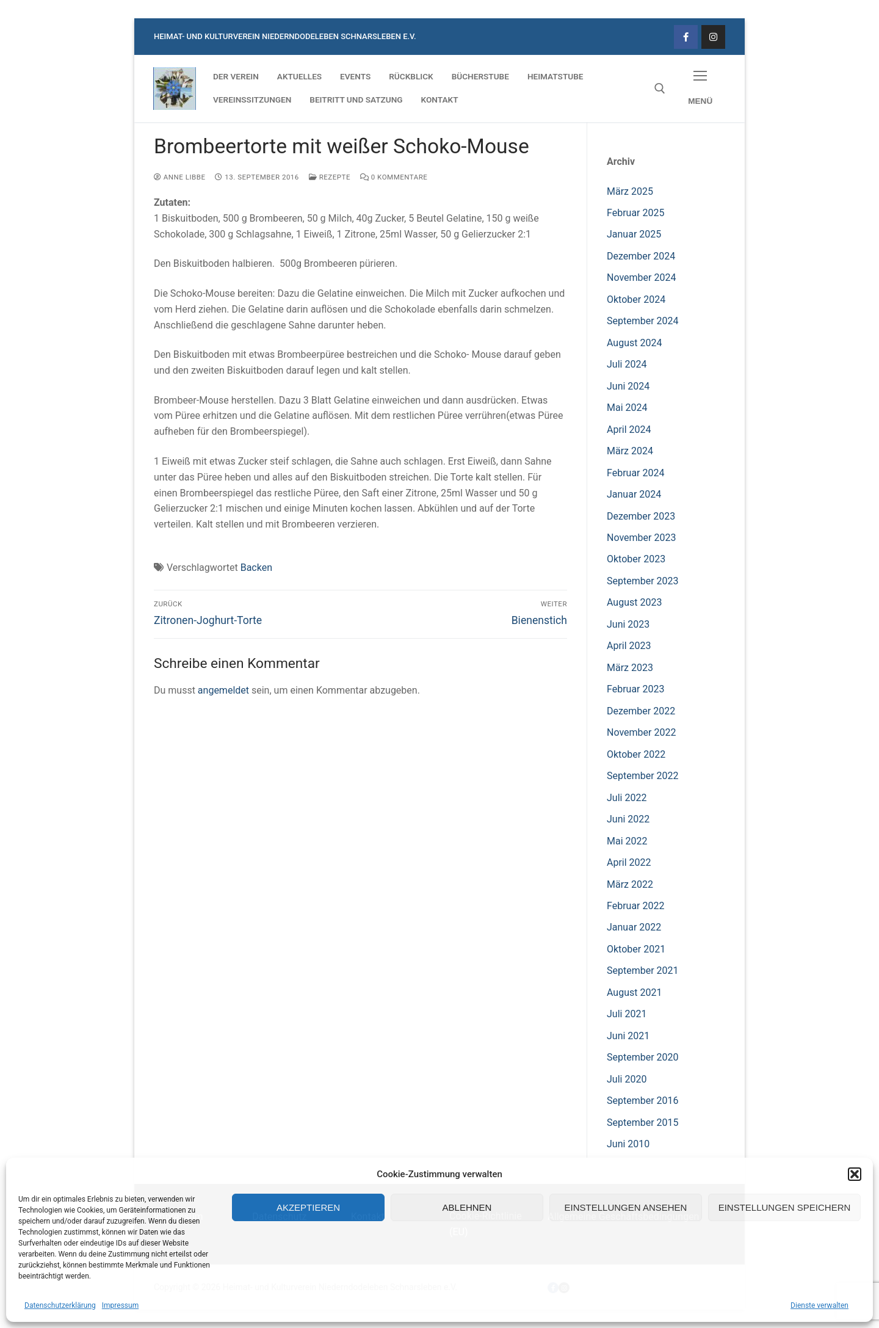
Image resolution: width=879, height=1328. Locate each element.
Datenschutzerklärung (60, 1305)
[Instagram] (713, 37)
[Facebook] (686, 37)
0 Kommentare (393, 177)
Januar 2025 (634, 234)
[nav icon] (700, 89)
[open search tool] (659, 88)
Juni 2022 (628, 819)
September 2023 (643, 581)
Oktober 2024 (636, 299)
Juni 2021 (628, 1036)
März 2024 (630, 451)
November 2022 (641, 732)
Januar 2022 (634, 927)
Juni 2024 (628, 386)
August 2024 (634, 343)
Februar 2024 (635, 473)
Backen (256, 567)
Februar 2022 (635, 906)
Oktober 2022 (636, 754)
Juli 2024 (626, 364)
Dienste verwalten (819, 1305)
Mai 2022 (627, 841)
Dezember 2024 (641, 256)
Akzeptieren (308, 1207)
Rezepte (329, 177)
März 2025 (630, 191)
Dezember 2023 (641, 516)
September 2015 (643, 1122)
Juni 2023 (628, 624)
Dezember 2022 (641, 711)
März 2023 (630, 667)
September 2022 (643, 776)
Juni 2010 (628, 1144)
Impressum (120, 1305)
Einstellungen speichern (784, 1207)
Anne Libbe (179, 177)
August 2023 (634, 602)
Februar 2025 (635, 213)
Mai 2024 (627, 407)
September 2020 (643, 1057)
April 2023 (629, 645)
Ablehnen (467, 1207)
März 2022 (630, 884)
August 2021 (634, 992)
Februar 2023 (635, 689)
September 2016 (643, 1100)
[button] (854, 1174)
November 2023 (641, 537)
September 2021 (643, 970)
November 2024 (641, 277)
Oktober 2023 (636, 559)
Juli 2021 (626, 1014)
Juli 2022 (626, 798)
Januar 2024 (634, 494)
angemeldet (223, 690)
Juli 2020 (626, 1079)
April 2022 (629, 862)
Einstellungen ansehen (626, 1207)
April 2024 (629, 429)
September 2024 (643, 321)
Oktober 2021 (636, 949)
